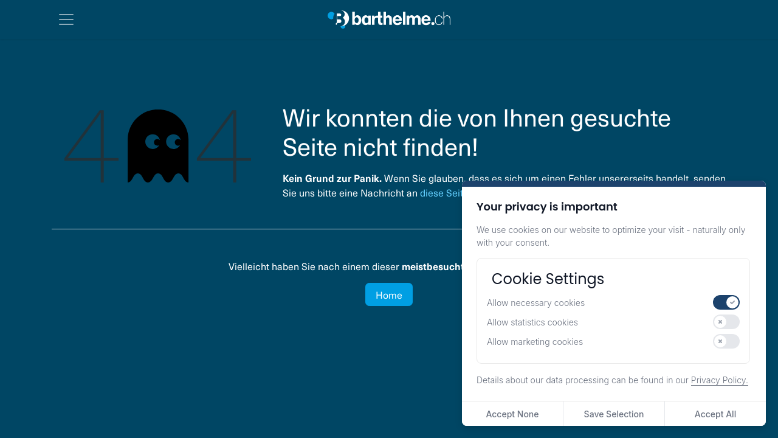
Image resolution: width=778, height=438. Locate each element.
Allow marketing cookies (535, 341)
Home (389, 294)
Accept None (512, 414)
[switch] (726, 302)
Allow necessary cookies (536, 302)
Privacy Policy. (719, 380)
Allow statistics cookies (532, 322)
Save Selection (614, 414)
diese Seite (444, 192)
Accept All (715, 414)
